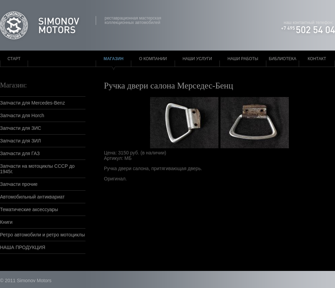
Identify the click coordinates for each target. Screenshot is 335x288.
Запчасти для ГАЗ (20, 153)
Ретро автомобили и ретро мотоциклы (42, 234)
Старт (14, 58)
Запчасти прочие (19, 184)
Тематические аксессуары (29, 209)
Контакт (317, 58)
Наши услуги (197, 58)
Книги (6, 222)
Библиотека (282, 58)
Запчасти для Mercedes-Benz (32, 103)
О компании (153, 58)
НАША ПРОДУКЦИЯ (22, 247)
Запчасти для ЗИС (20, 128)
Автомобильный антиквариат (32, 197)
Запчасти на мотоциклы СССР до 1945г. (37, 168)
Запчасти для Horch (22, 115)
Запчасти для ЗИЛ (20, 140)
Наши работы (243, 58)
